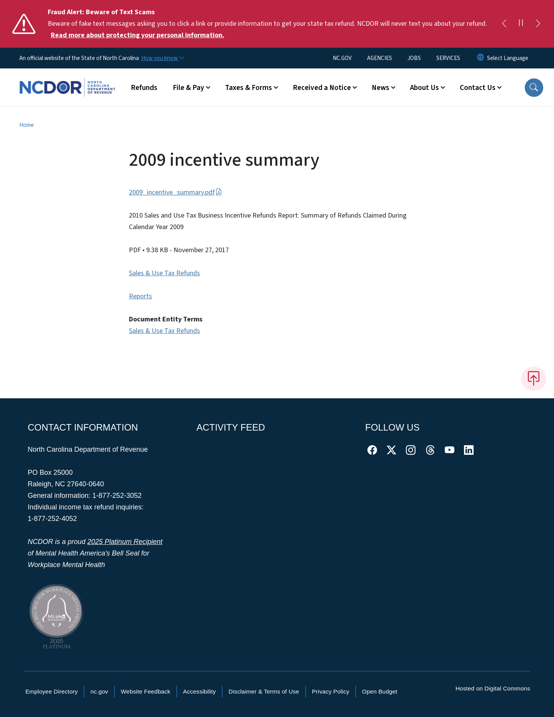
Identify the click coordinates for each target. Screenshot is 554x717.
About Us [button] (424, 87)
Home (26, 125)
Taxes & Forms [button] (248, 87)
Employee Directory (51, 691)
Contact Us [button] (478, 87)
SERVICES (448, 58)
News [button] (380, 87)
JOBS (414, 58)
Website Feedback (145, 691)
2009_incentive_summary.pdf (175, 192)
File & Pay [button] (188, 87)
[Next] (537, 24)
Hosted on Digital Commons (493, 688)
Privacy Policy (330, 691)
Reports (140, 296)
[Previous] (504, 24)
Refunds (144, 87)
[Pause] (520, 24)
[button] (534, 87)
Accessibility (199, 691)
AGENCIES (379, 58)
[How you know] (162, 58)
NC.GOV (342, 58)
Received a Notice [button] (322, 87)
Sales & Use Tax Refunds (164, 273)
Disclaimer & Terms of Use (264, 691)
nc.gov (99, 691)
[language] (507, 58)
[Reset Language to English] (480, 58)
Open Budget (379, 691)
